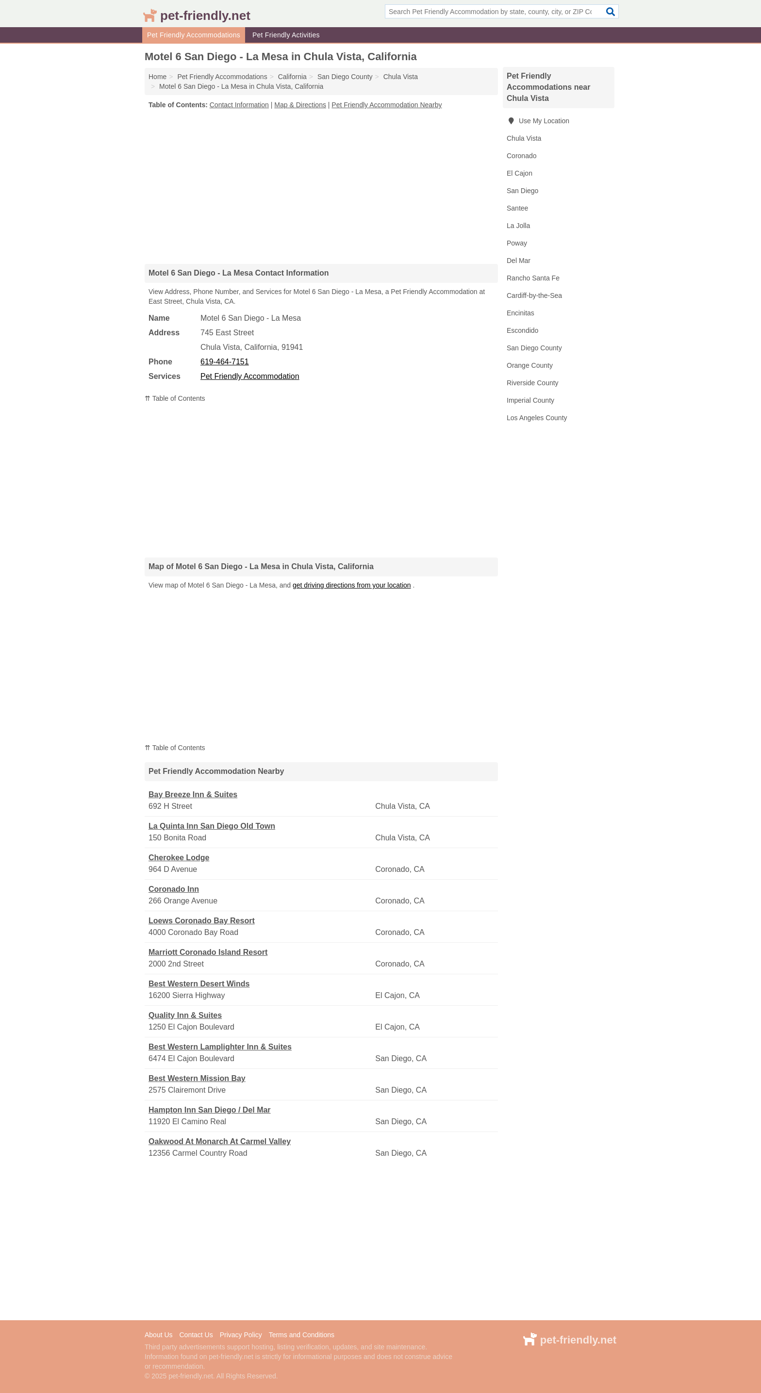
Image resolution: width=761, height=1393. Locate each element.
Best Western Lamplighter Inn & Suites (220, 1047)
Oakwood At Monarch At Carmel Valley (220, 1141)
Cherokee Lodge (179, 857)
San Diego (522, 191)
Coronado (522, 156)
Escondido (522, 330)
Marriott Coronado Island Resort (208, 952)
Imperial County (530, 400)
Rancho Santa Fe (533, 278)
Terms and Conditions (301, 1335)
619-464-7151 (224, 362)
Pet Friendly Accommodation (249, 376)
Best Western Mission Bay (197, 1078)
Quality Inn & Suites (185, 1015)
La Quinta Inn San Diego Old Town (212, 826)
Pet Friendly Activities (286, 35)
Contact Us (196, 1335)
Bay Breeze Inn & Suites (193, 794)
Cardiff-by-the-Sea (534, 295)
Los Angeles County (537, 418)
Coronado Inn (174, 889)
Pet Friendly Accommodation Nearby (386, 105)
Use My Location (538, 121)
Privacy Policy (241, 1335)
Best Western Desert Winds (199, 984)
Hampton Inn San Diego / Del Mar (210, 1110)
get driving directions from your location (352, 585)
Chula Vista (524, 138)
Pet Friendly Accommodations (193, 35)
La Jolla (518, 225)
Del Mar (518, 260)
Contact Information (239, 105)
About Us (159, 1335)
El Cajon (519, 173)
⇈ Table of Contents (175, 398)
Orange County (530, 365)
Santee (517, 208)
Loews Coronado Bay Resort (202, 921)
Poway (517, 243)
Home (157, 77)
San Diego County (534, 348)
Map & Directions (300, 105)
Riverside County (533, 383)
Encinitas (520, 313)
